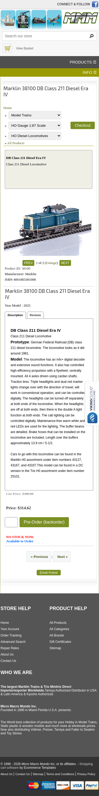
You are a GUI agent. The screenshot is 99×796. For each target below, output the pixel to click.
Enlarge (51, 263)
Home (7, 108)
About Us (7, 654)
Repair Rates (10, 648)
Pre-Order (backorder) (44, 522)
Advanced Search (13, 642)
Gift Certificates (60, 642)
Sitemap (55, 648)
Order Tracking (11, 635)
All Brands (57, 635)
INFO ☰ (90, 72)
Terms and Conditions (60, 774)
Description (15, 315)
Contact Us (8, 661)
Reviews (35, 315)
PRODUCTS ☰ (83, 62)
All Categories (59, 629)
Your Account (10, 629)
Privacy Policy (86, 774)
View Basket (24, 48)
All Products (15, 143)
